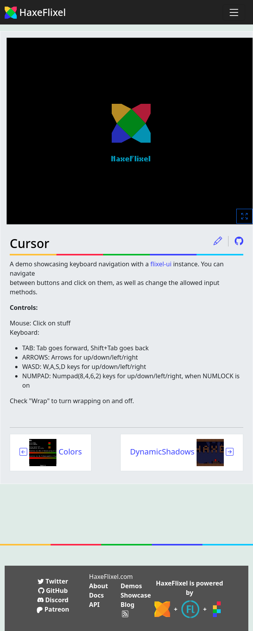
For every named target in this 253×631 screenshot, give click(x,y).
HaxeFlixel (35, 12)
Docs (96, 595)
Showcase (136, 595)
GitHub (53, 590)
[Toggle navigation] (234, 12)
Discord (53, 600)
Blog (128, 604)
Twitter (53, 581)
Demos (131, 586)
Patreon (53, 609)
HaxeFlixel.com (111, 576)
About (98, 586)
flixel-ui (160, 264)
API (94, 604)
